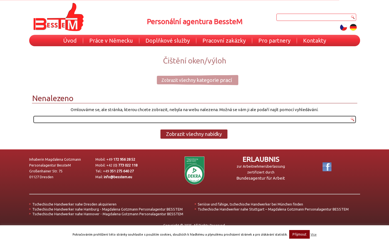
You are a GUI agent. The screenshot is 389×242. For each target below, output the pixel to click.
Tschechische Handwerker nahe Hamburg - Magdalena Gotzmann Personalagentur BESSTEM (107, 209)
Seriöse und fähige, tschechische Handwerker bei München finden (250, 204)
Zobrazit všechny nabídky (194, 134)
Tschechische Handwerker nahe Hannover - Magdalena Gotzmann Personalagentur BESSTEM (107, 214)
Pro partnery (274, 40)
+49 (120, 159)
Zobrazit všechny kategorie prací (191, 80)
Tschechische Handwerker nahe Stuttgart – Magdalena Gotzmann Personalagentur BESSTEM (273, 209)
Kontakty (314, 40)
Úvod (70, 40)
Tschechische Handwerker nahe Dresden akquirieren (74, 204)
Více (314, 234)
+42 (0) (121, 165)
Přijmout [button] (299, 234)
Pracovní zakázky (224, 40)
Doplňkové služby (167, 40)
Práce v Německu (111, 40)
